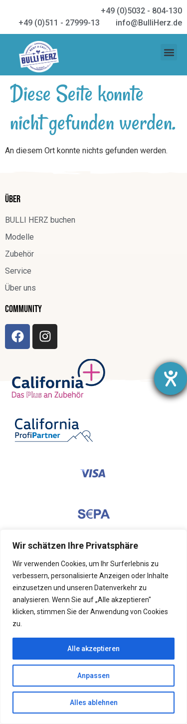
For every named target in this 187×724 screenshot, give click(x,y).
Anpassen (93, 676)
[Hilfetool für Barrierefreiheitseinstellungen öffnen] (170, 378)
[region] (93, 626)
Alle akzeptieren (93, 649)
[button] (169, 52)
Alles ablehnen (94, 703)
